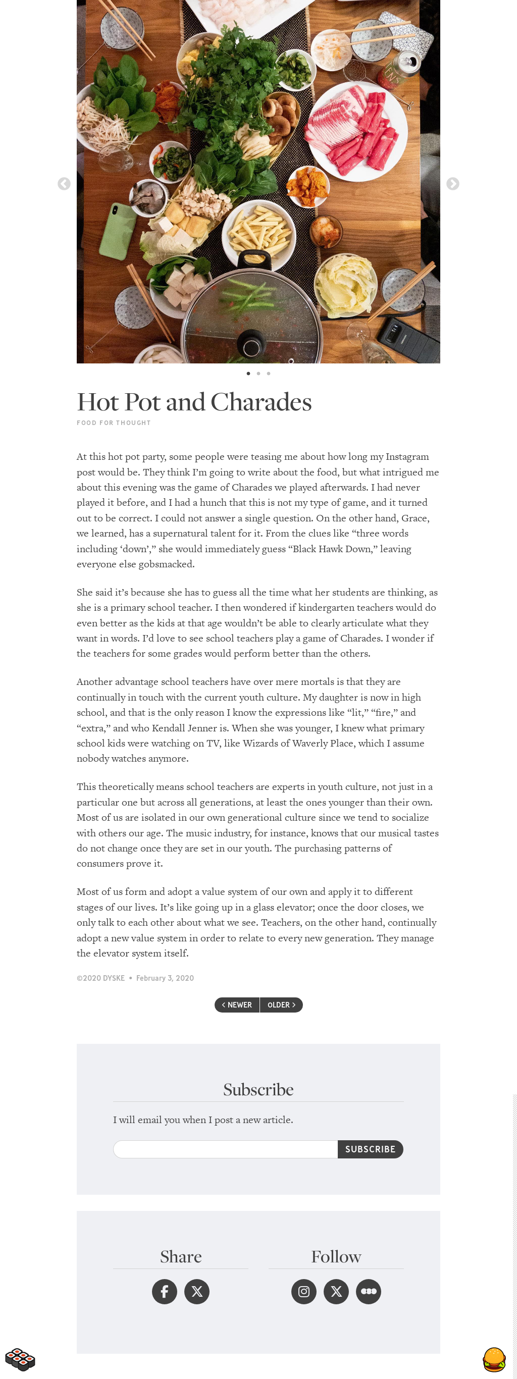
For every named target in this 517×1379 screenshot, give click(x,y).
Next (452, 184)
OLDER (281, 1005)
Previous (64, 184)
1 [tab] (248, 374)
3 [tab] (269, 374)
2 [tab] (258, 374)
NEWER (237, 1005)
